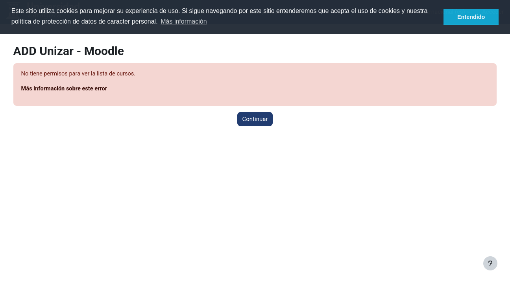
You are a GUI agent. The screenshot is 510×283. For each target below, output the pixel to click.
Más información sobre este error (80, 89)
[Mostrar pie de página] (490, 263)
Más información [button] (184, 21)
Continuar (255, 119)
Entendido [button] (471, 17)
